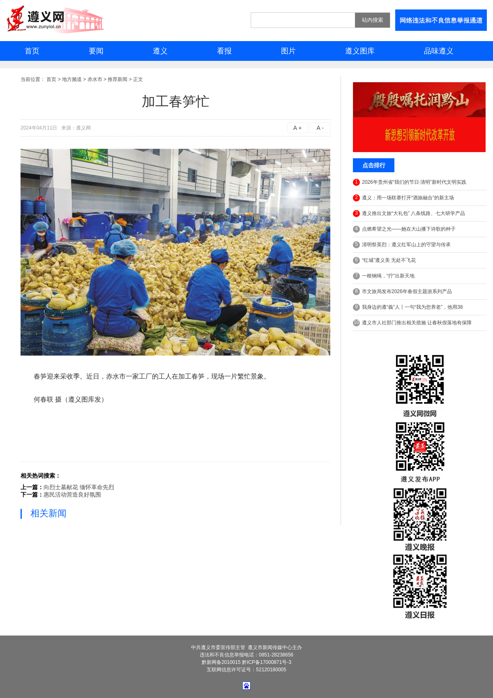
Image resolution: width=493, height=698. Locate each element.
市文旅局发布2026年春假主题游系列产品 (402, 291)
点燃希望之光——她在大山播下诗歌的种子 (404, 229)
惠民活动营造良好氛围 (72, 494)
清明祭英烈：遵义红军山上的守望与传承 (402, 244)
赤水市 (95, 79)
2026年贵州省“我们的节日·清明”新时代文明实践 (409, 182)
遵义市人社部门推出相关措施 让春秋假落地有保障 (412, 322)
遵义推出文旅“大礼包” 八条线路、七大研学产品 (409, 213)
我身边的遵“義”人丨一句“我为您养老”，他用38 (408, 307)
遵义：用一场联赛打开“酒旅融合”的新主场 (403, 197)
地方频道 (72, 79)
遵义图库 (360, 51)
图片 (288, 51)
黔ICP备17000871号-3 (266, 662)
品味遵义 (439, 51)
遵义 (160, 51)
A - (319, 128)
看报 (224, 51)
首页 (32, 51)
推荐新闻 (117, 79)
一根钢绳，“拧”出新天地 (384, 276)
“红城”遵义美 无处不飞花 (384, 260)
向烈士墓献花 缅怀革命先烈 (79, 487)
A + (297, 128)
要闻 (96, 51)
